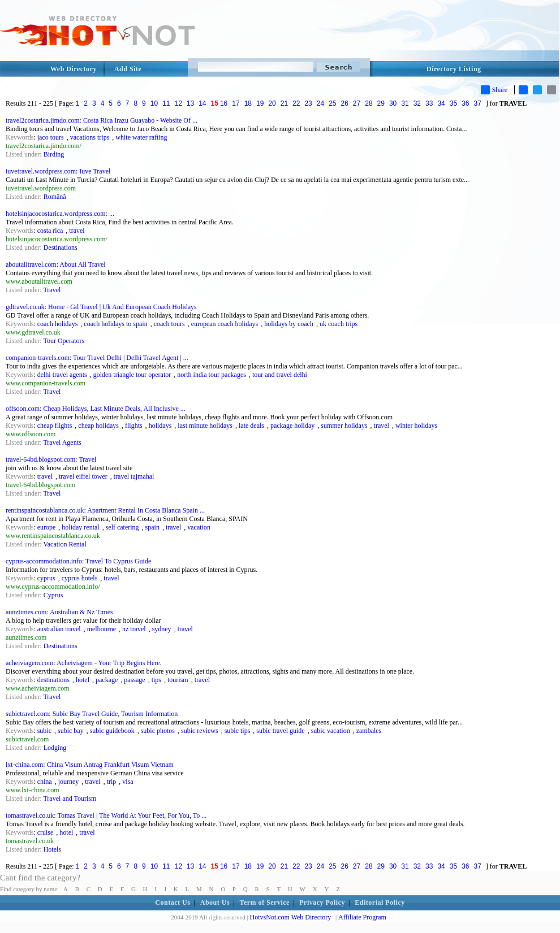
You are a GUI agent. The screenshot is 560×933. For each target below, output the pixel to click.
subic (44, 731)
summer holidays (344, 425)
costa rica (50, 231)
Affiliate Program (362, 917)
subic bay (71, 731)
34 (441, 103)
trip (112, 782)
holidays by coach (288, 324)
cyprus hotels (80, 578)
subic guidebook (112, 731)
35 (453, 103)
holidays (160, 425)
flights (134, 425)
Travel (52, 290)
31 (404, 103)
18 (248, 103)
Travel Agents (62, 442)
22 (296, 103)
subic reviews (199, 731)
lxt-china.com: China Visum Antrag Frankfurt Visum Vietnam (90, 765)
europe (46, 527)
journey (68, 782)
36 (465, 103)
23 (308, 103)
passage (134, 680)
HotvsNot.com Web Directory (290, 917)
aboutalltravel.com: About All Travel (56, 264)
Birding (54, 154)
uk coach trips (338, 324)
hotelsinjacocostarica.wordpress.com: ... (60, 214)
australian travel (59, 629)
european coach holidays (225, 324)
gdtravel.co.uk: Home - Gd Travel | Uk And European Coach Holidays (101, 307)
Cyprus (53, 595)
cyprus (46, 578)
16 (223, 103)
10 (154, 103)
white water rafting (141, 137)
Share (494, 89)
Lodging (55, 748)
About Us (215, 902)
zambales (369, 731)
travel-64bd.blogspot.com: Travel (51, 459)
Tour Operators (63, 341)
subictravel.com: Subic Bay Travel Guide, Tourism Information (92, 714)
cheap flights (54, 425)
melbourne (101, 629)
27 (356, 103)
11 (166, 103)
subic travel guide (280, 731)
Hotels (52, 849)
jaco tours (50, 137)
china (44, 782)
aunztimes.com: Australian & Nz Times (59, 612)
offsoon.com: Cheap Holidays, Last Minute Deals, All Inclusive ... (96, 409)
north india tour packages (211, 375)
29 (381, 103)
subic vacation (330, 731)
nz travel (134, 629)
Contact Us (172, 902)
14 (202, 103)
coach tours (169, 324)
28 (368, 103)
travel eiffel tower (83, 476)
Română (55, 197)
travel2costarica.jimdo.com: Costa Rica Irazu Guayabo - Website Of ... (101, 120)
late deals (251, 425)
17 (235, 103)
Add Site (127, 69)
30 (393, 103)
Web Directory (73, 69)
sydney (161, 629)
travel (76, 231)
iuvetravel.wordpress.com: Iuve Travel (58, 171)
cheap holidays (98, 425)
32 (417, 103)
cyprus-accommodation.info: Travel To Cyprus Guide (78, 561)
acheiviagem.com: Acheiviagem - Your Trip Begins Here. (84, 663)
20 (271, 103)
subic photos (158, 731)
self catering (122, 527)
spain (152, 527)
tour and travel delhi (279, 375)
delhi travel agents (62, 375)
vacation (198, 527)
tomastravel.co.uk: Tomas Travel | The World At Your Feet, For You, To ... (106, 815)
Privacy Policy (322, 902)
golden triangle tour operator (132, 375)
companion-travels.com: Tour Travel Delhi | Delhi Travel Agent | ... (97, 358)
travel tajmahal (134, 476)
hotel (82, 680)
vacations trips (90, 137)
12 (178, 103)
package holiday (292, 425)
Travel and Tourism (69, 798)
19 (260, 103)
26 (344, 103)
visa (127, 782)
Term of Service (265, 902)
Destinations (60, 247)
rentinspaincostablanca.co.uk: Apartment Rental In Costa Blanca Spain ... (105, 510)
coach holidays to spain (115, 324)
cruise (45, 832)
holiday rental (80, 527)
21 (284, 103)
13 (190, 103)
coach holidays (57, 324)
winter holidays (416, 425)
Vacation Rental (64, 544)
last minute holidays (205, 425)
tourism (177, 680)
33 (429, 103)
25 (332, 103)
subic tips (238, 731)
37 (477, 103)
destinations (53, 680)
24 (320, 103)
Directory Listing (454, 69)
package (107, 680)
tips (156, 680)
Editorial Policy (379, 902)
